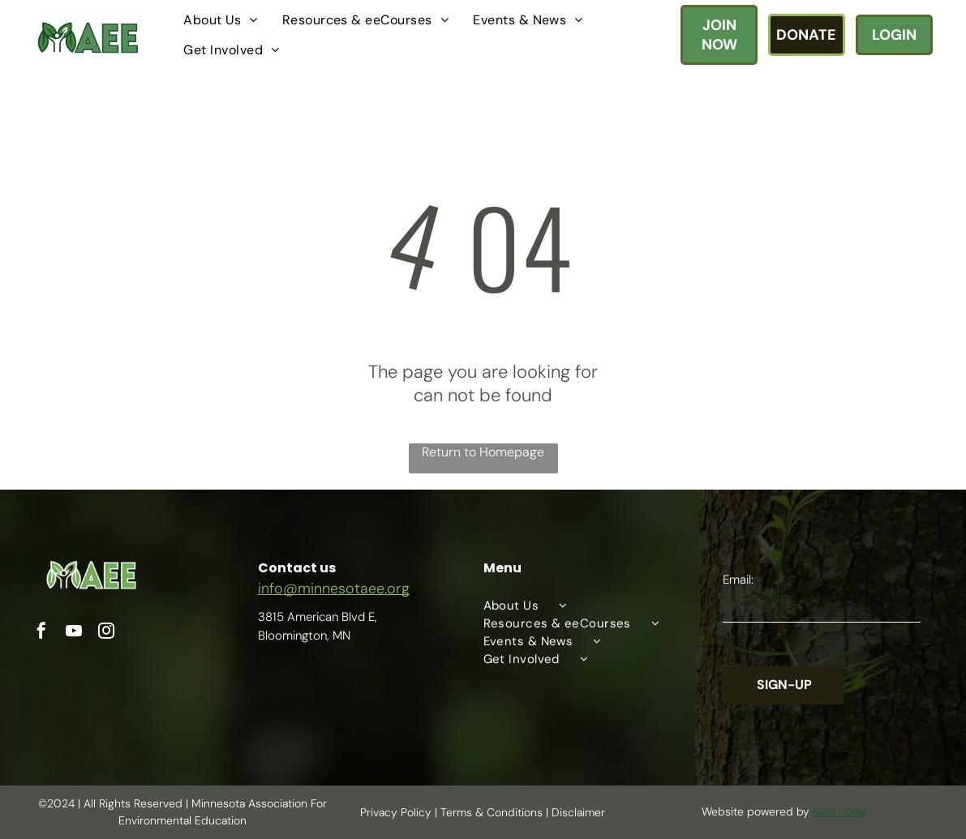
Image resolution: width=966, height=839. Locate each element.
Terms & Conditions (491, 812)
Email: (738, 579)
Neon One (839, 811)
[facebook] (41, 633)
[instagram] (106, 633)
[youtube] (74, 633)
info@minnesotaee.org (334, 588)
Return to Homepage (483, 451)
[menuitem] (220, 20)
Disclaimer (578, 812)
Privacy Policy (395, 812)
